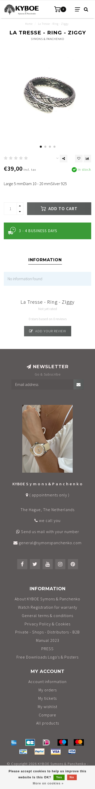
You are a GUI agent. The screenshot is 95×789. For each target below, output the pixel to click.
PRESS (47, 648)
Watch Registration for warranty (47, 607)
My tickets (47, 698)
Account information (47, 681)
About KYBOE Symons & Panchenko (47, 598)
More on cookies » (48, 783)
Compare (47, 714)
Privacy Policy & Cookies (47, 623)
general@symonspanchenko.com (50, 542)
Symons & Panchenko (47, 39)
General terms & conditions (47, 615)
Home (29, 24)
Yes (59, 777)
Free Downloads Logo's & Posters (47, 657)
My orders (48, 689)
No (72, 777)
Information (45, 259)
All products (47, 723)
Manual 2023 (47, 640)
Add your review (47, 331)
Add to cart (59, 208)
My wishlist (47, 706)
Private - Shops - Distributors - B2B (47, 631)
